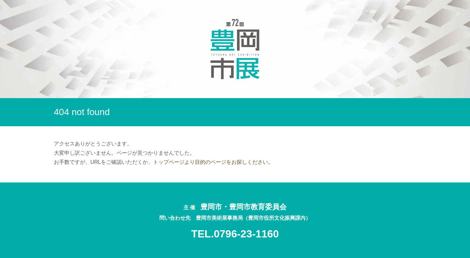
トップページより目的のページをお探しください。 (213, 162)
